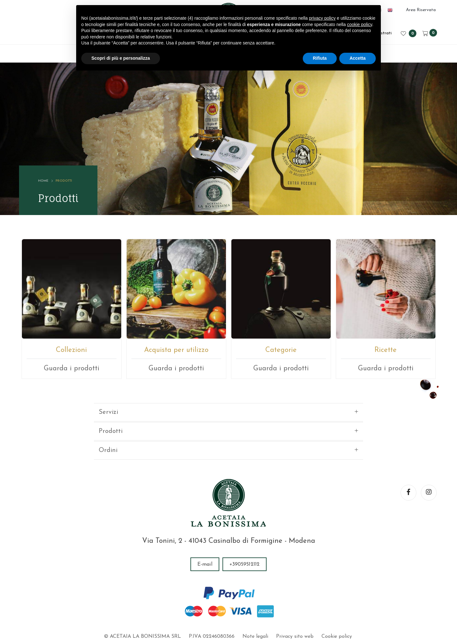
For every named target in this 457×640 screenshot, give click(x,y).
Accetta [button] (357, 58)
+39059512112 (244, 526)
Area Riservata (421, 10)
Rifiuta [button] (320, 58)
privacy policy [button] (322, 18)
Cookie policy (336, 599)
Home (43, 181)
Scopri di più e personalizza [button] (120, 58)
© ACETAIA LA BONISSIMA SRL (142, 599)
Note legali (255, 599)
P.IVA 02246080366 (212, 599)
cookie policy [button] (359, 24)
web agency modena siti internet (228, 619)
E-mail (204, 526)
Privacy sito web (295, 599)
